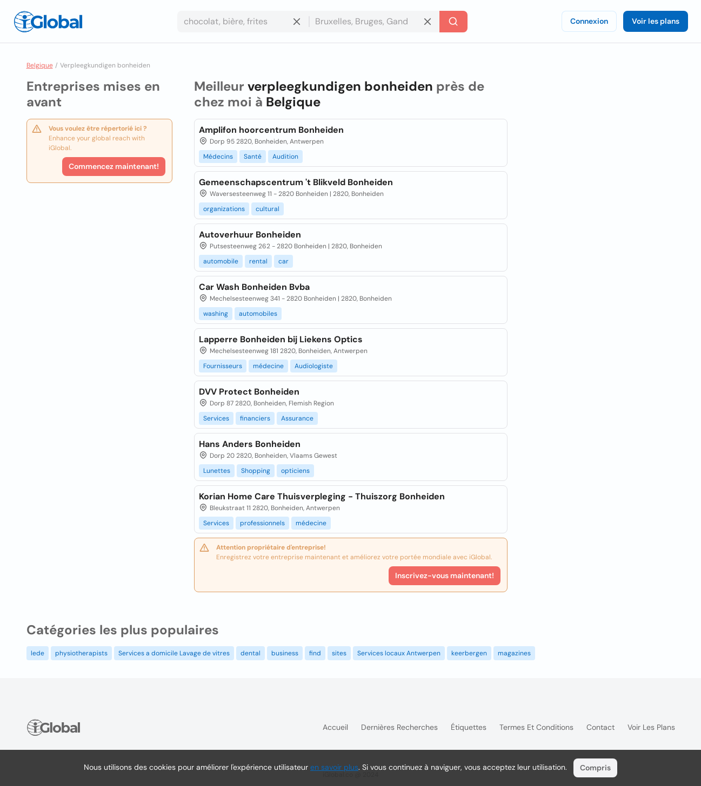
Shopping (255, 470)
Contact (600, 727)
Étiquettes (468, 727)
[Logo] (48, 21)
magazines (514, 653)
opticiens (295, 470)
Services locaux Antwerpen (398, 653)
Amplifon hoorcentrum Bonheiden (271, 129)
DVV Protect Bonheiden (249, 391)
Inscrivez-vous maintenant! (444, 575)
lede (37, 653)
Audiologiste (314, 366)
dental (251, 653)
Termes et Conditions (536, 727)
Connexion (589, 21)
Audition (285, 156)
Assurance (297, 418)
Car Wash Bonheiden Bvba (254, 287)
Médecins (218, 156)
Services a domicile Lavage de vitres (174, 653)
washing (215, 313)
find (315, 653)
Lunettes (216, 470)
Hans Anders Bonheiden (250, 444)
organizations (224, 209)
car (283, 261)
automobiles (258, 313)
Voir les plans (655, 21)
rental (258, 261)
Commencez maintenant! (114, 166)
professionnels (262, 523)
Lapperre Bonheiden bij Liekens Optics (281, 339)
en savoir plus (334, 767)
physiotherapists (81, 653)
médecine (268, 366)
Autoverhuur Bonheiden (250, 234)
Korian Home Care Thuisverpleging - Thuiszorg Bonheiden (322, 496)
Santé (253, 156)
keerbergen (469, 653)
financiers (255, 418)
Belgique (39, 65)
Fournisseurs (222, 366)
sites (339, 653)
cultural (267, 209)
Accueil (335, 727)
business (284, 653)
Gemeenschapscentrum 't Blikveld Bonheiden (296, 182)
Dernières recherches (399, 727)
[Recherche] (453, 21)
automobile (220, 261)
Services (216, 418)
